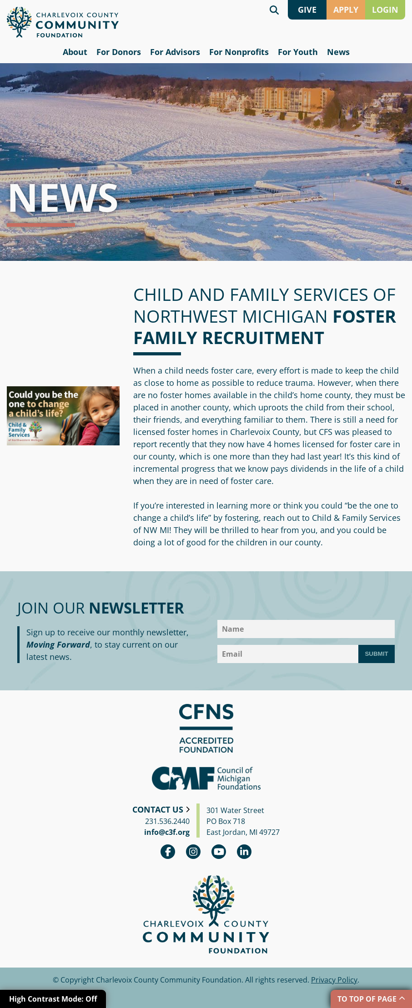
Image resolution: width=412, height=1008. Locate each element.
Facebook (168, 851)
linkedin (244, 851)
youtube (218, 851)
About (75, 51)
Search (274, 10)
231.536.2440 (167, 821)
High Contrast (53, 999)
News (338, 51)
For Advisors (175, 51)
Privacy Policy (334, 980)
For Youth (298, 51)
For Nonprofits (239, 51)
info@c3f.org (167, 832)
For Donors (118, 51)
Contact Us (157, 809)
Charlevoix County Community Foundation (63, 22)
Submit (376, 653)
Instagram (193, 851)
